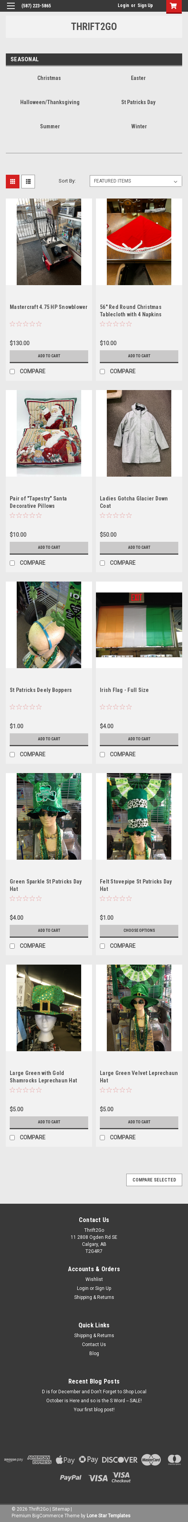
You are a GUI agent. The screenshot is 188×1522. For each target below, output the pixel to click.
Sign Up (145, 5)
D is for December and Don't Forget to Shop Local (94, 1391)
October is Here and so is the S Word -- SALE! (94, 1400)
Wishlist (94, 1279)
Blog (94, 1353)
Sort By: (67, 181)
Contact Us (94, 1344)
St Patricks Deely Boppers (41, 690)
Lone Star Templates (109, 1515)
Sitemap (61, 1509)
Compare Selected (154, 1180)
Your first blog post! (94, 1409)
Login (123, 5)
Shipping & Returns (94, 1297)
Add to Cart (49, 356)
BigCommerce (47, 1515)
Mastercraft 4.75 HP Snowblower (49, 307)
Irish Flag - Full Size (124, 690)
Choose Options (139, 930)
